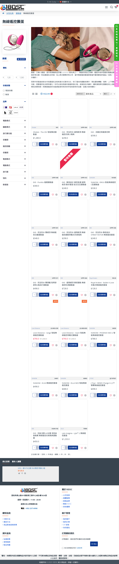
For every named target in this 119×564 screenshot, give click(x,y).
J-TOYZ (92, 378)
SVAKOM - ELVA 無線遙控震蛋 (45, 383)
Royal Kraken (93, 278)
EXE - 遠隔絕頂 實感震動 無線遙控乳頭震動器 (73, 283)
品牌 (4, 101)
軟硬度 (5, 184)
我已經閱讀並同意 (72, 548)
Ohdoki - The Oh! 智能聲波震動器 (45, 133)
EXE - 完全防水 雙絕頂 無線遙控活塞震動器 (45, 233)
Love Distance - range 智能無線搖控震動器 (45, 334)
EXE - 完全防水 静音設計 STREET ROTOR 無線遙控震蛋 (103, 233)
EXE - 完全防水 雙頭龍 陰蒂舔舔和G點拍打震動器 (45, 283)
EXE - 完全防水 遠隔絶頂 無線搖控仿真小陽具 (73, 133)
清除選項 (22, 59)
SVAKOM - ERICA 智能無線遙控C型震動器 (103, 183)
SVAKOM (92, 178)
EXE (62, 127)
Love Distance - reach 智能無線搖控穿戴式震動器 (74, 334)
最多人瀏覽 (16, 461)
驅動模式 (6, 127)
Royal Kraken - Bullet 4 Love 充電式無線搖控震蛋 (102, 283)
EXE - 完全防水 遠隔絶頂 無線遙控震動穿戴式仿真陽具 (73, 233)
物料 (4, 178)
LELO (62, 428)
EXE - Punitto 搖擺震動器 (43, 182)
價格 (4, 68)
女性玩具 (10, 13)
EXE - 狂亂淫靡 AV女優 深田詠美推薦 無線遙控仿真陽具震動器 (45, 435)
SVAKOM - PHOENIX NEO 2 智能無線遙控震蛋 (103, 334)
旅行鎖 (5, 172)
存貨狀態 (6, 85)
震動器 (18, 13)
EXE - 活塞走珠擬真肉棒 (100, 132)
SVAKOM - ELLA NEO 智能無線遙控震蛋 (74, 384)
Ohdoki (34, 127)
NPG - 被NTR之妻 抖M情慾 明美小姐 (31, 468)
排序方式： (80, 94)
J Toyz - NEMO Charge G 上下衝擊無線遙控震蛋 (103, 384)
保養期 (5, 140)
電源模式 (6, 159)
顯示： (106, 94)
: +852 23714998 (30, 508)
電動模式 (6, 120)
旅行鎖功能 (7, 133)
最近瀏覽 (6, 461)
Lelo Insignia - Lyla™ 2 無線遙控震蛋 (74, 434)
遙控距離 (6, 146)
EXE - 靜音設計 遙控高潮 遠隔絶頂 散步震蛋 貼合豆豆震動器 (74, 183)
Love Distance (36, 328)
